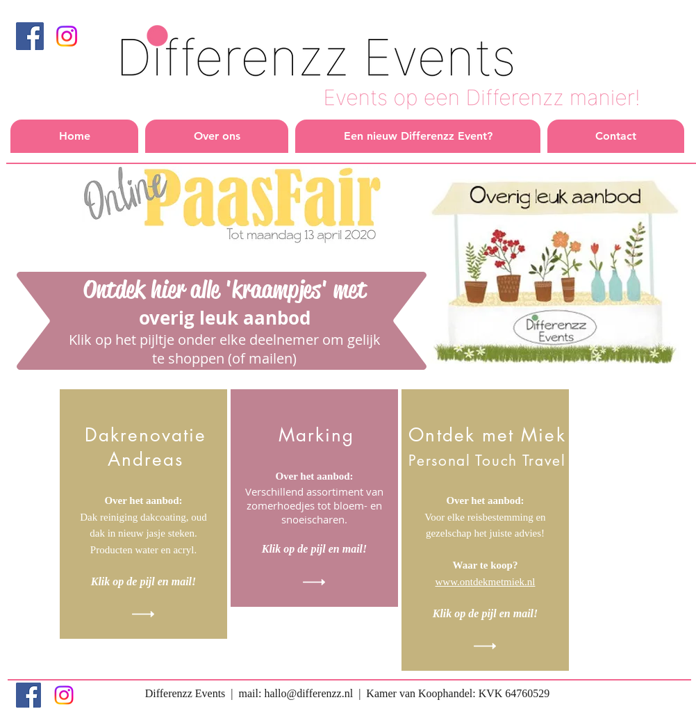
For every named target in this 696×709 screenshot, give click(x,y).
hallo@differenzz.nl (308, 693)
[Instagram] (67, 36)
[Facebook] (30, 36)
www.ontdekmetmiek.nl (485, 581)
